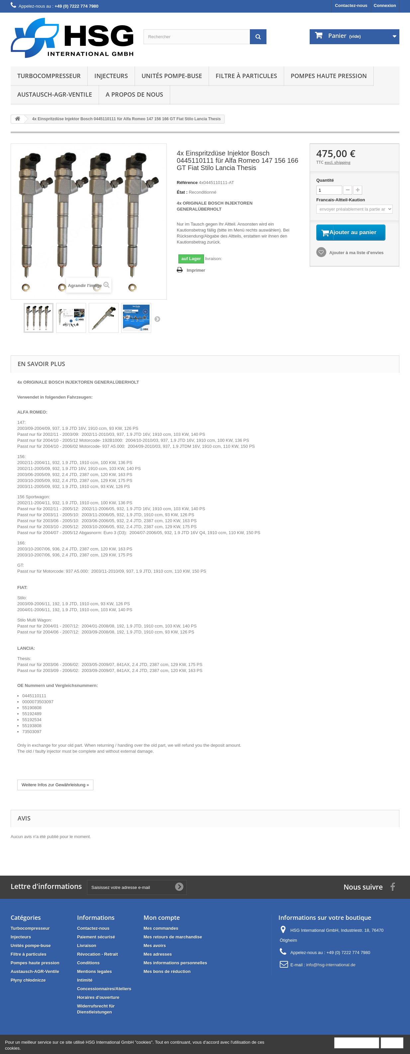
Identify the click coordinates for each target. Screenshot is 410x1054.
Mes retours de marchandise (173, 936)
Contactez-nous (351, 5)
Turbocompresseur (49, 76)
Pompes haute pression (329, 76)
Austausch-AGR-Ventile (54, 94)
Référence (187, 182)
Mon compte (162, 917)
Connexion (385, 5)
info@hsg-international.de (331, 964)
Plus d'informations (357, 1042)
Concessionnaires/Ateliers (104, 988)
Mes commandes (161, 928)
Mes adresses (158, 954)
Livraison (86, 945)
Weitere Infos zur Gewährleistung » (55, 784)
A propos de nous (134, 94)
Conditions (88, 962)
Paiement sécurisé (96, 936)
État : (182, 192)
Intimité (84, 980)
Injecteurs (111, 76)
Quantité (325, 180)
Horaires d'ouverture (98, 997)
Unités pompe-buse (172, 76)
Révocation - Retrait (97, 954)
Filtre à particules (246, 76)
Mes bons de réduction (167, 971)
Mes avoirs (155, 945)
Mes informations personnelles (175, 962)
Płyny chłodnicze (28, 980)
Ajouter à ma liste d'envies (356, 261)
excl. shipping (338, 162)
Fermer (392, 1042)
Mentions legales (94, 971)
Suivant (157, 319)
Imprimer (196, 270)
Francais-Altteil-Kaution (341, 199)
